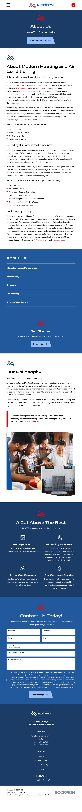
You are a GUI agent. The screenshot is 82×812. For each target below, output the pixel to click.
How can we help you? (15, 660)
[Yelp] (43, 780)
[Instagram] (49, 780)
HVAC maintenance (40, 240)
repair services (58, 240)
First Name (11, 631)
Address (11, 645)
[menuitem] (41, 267)
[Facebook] (33, 780)
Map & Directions (41, 744)
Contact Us (41, 769)
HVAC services (21, 88)
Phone (10, 638)
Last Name (46, 631)
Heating (41, 756)
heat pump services (23, 94)
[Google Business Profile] (38, 780)
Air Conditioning (41, 760)
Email (44, 638)
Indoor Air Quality (41, 765)
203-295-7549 (41, 724)
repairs (39, 88)
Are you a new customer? (17, 652)
